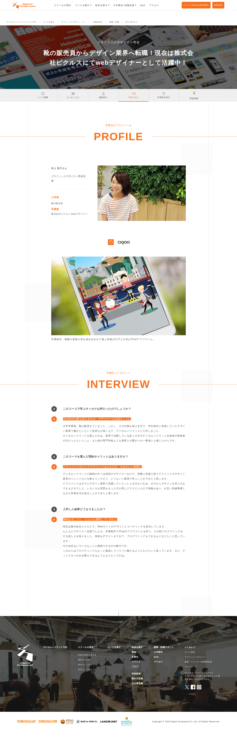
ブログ (135, 674)
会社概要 (189, 655)
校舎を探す (137, 655)
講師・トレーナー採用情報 (197, 669)
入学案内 (158, 659)
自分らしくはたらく (87, 677)
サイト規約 (190, 660)
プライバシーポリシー (195, 665)
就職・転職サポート (164, 655)
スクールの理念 (86, 655)
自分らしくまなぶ (86, 672)
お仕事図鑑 (137, 691)
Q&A (156, 664)
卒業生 (135, 664)
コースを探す (114, 655)
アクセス (158, 669)
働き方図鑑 (137, 686)
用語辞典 (136, 681)
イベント (136, 669)
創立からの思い (85, 667)
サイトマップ (191, 674)
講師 (134, 659)
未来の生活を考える (87, 662)
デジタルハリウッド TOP (55, 655)
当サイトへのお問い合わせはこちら (201, 684)
